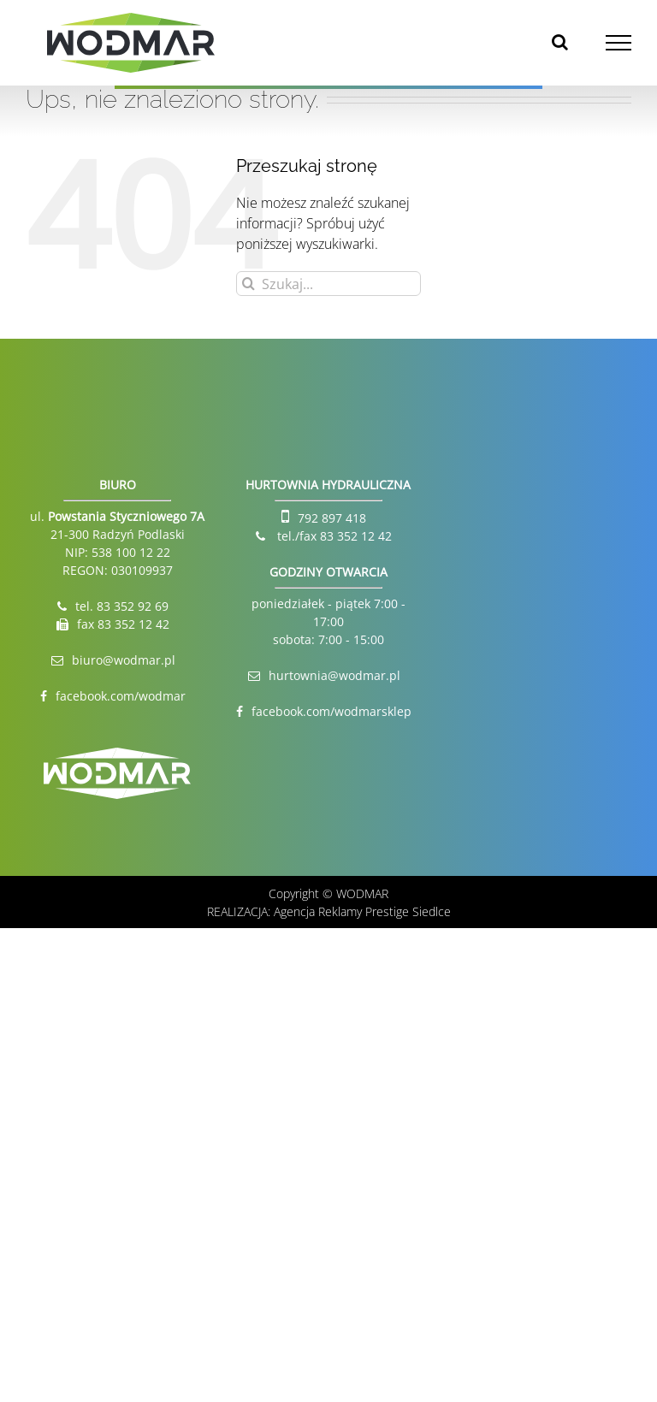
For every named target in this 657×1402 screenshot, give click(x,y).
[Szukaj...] (328, 283)
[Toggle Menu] (619, 42)
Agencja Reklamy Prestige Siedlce (362, 911)
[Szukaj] (248, 283)
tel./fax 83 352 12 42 (333, 536)
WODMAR (362, 893)
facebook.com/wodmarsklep (331, 711)
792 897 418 (332, 518)
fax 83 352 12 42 (123, 624)
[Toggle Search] (560, 41)
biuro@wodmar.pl (123, 660)
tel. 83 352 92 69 (122, 606)
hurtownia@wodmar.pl (334, 675)
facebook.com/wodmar (121, 696)
